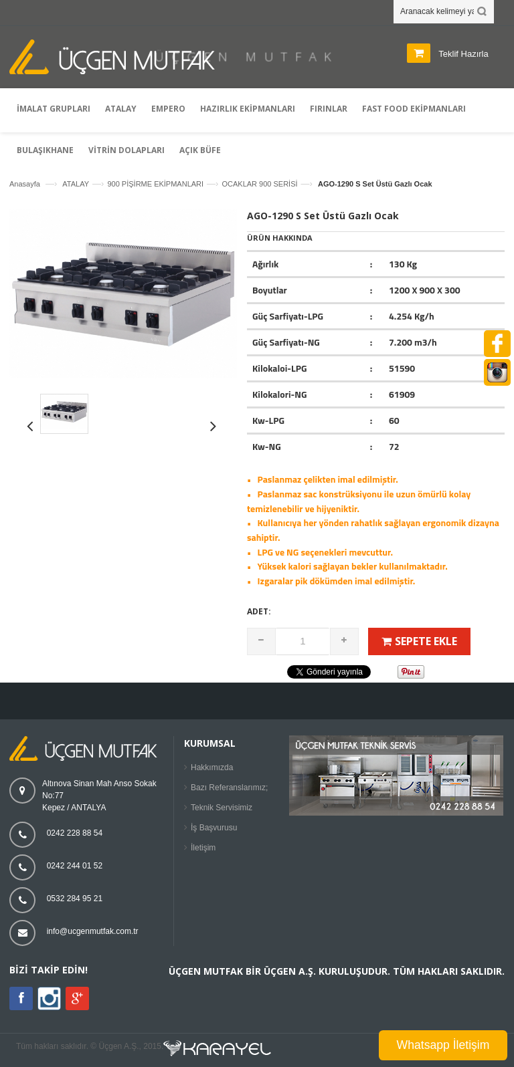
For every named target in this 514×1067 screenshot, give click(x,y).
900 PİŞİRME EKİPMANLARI (155, 184)
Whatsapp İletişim (443, 1045)
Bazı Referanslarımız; (229, 787)
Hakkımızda (212, 767)
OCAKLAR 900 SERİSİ (259, 184)
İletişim (203, 847)
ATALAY (75, 184)
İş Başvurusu (214, 827)
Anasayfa (24, 184)
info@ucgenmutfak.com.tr (93, 931)
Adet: (259, 611)
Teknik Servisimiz (221, 807)
